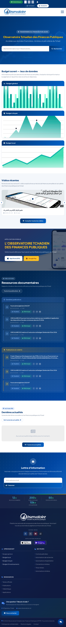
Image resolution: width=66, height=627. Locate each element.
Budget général (7, 554)
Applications (6, 592)
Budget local (6, 557)
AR (32, 2)
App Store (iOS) (13, 258)
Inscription (43, 5)
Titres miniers (39, 568)
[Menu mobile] (62, 11)
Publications (6, 585)
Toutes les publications (12, 291)
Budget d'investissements (10, 564)
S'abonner (10, 485)
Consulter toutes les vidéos (33, 221)
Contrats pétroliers (41, 554)
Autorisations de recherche (44, 557)
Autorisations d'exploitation (44, 561)
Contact (36, 624)
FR (25, 2)
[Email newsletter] (33, 480)
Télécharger (26, 311)
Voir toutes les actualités (12, 420)
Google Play (31, 258)
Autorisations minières (42, 571)
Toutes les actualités (33, 445)
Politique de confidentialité (10, 624)
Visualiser (15, 311)
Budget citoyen (7, 561)
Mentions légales (26, 624)
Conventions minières (42, 564)
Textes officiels (7, 582)
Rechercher (57, 49)
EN (29, 2)
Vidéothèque (16, 2)
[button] (61, 622)
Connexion (31, 5)
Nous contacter (10, 613)
